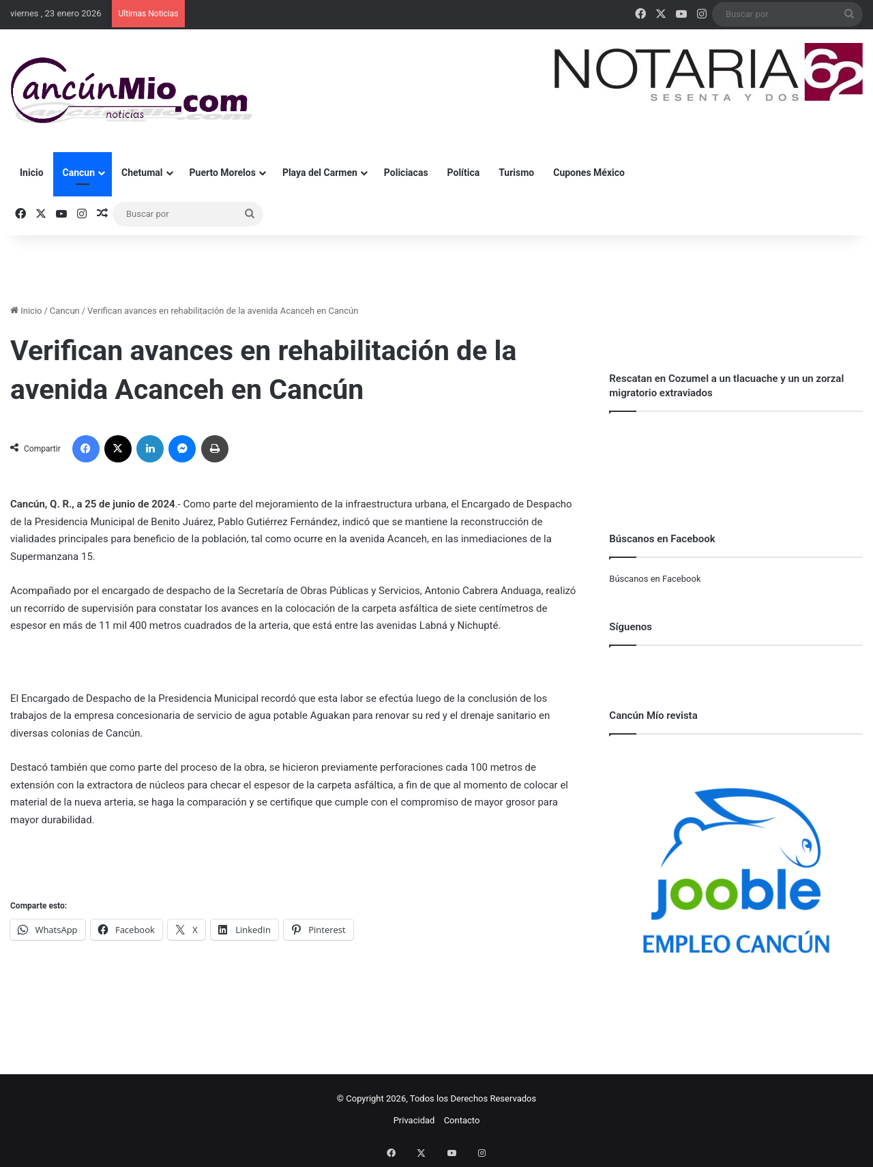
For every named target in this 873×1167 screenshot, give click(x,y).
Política (463, 172)
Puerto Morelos (223, 172)
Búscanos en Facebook (654, 579)
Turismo (516, 172)
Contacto (462, 1120)
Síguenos (630, 627)
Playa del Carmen (319, 172)
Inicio (32, 172)
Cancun (79, 172)
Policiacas (406, 172)
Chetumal (141, 172)
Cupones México (589, 172)
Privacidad (414, 1120)
